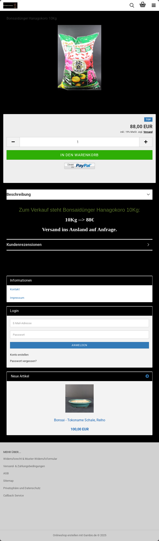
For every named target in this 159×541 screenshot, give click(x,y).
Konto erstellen (19, 354)
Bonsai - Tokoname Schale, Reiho (79, 420)
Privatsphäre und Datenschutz (21, 488)
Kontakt (15, 289)
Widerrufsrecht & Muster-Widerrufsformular (30, 458)
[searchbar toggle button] (131, 5)
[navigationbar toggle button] (153, 5)
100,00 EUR (80, 429)
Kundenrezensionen (24, 244)
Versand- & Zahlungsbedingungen (24, 466)
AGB (6, 473)
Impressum (17, 297)
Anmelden (79, 345)
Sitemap (8, 480)
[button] (13, 142)
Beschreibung (19, 194)
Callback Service (13, 495)
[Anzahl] (79, 142)
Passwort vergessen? (23, 361)
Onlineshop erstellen (65, 535)
